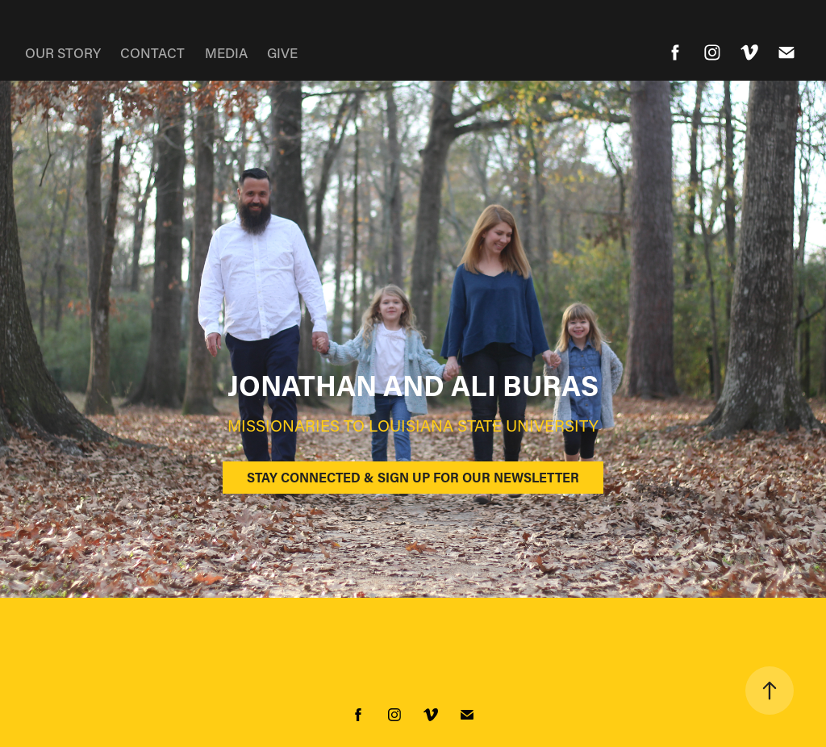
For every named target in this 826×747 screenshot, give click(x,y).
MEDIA (226, 52)
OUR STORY (63, 52)
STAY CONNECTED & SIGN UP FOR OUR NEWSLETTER (413, 477)
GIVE (282, 52)
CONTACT (152, 52)
